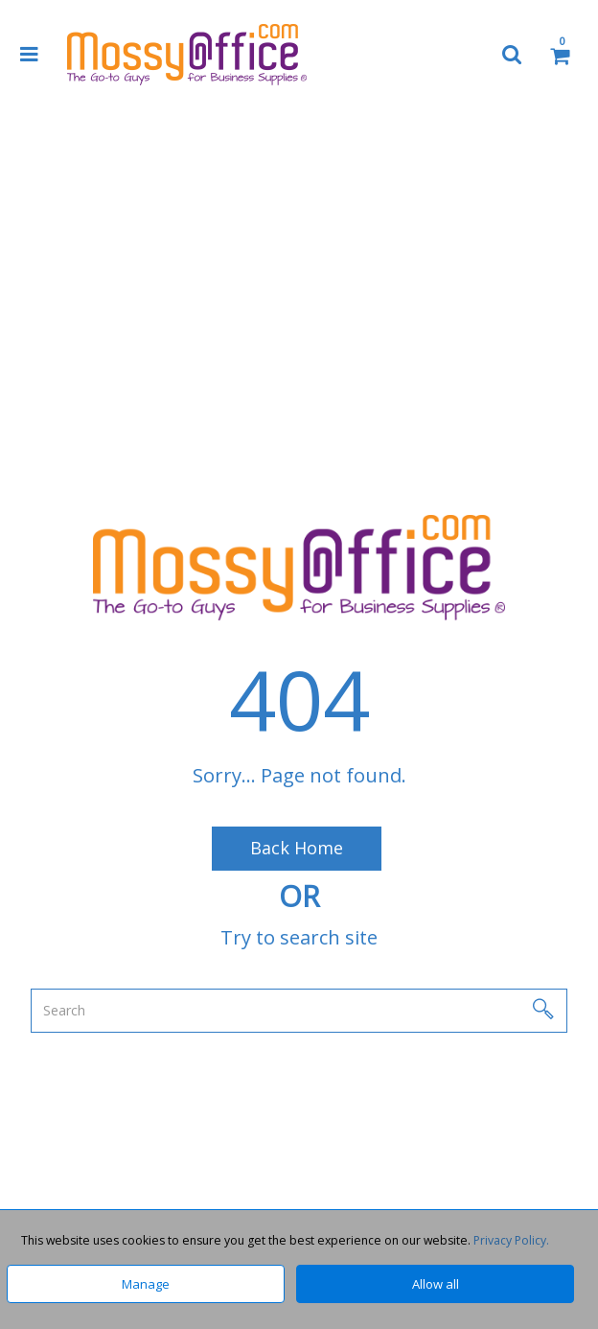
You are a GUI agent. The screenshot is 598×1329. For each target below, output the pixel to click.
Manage (146, 1284)
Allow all (435, 1284)
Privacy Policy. (511, 1240)
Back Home (296, 847)
